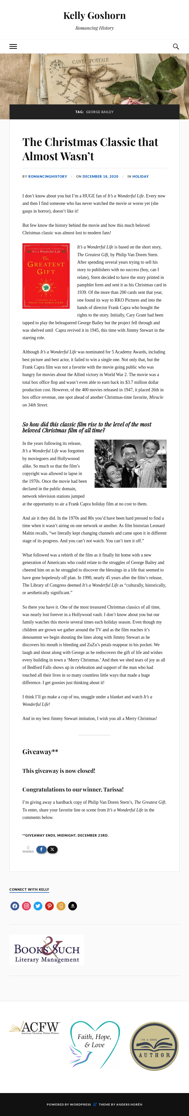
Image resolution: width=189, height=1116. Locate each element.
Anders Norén (129, 1104)
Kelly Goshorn (94, 15)
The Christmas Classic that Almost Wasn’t (90, 148)
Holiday (140, 176)
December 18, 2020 (101, 176)
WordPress (80, 1104)
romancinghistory (47, 176)
